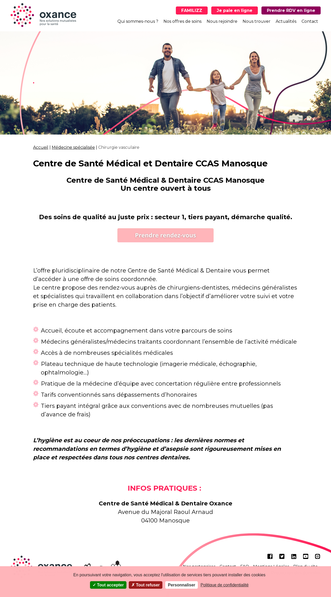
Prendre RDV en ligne (291, 10)
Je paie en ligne (234, 10)
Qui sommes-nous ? (137, 21)
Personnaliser (181, 585)
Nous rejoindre (222, 21)
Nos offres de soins (182, 21)
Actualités (286, 21)
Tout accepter (108, 585)
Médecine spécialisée (73, 147)
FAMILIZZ (191, 10)
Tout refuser (145, 585)
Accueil (40, 147)
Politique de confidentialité (225, 585)
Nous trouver (256, 21)
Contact (310, 21)
